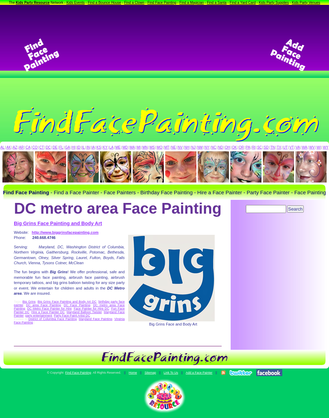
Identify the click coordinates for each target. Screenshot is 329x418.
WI (319, 147)
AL (2, 147)
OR (241, 147)
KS (99, 147)
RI (253, 147)
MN (145, 147)
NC (213, 147)
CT (41, 147)
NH (186, 147)
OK (234, 147)
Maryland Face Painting (96, 319)
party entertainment (38, 315)
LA (111, 147)
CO (34, 147)
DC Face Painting (77, 305)
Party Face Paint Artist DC (72, 315)
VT (292, 147)
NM (200, 147)
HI (73, 147)
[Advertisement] (164, 55)
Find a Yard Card (243, 3)
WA (305, 147)
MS (152, 147)
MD (125, 147)
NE (173, 147)
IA (93, 147)
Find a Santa (216, 3)
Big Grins (29, 301)
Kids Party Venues (306, 3)
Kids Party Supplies (274, 3)
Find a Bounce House (104, 3)
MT (166, 147)
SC (259, 147)
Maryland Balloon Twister (83, 312)
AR (21, 147)
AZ (15, 147)
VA (298, 147)
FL (61, 147)
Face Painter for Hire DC (91, 308)
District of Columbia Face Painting (52, 319)
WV (312, 147)
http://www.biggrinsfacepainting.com (65, 232)
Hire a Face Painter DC (48, 312)
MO (159, 147)
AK (8, 147)
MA (132, 147)
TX (279, 147)
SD (266, 147)
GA (67, 147)
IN (88, 147)
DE (55, 147)
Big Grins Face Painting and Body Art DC (67, 301)
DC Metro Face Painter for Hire (49, 308)
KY (105, 147)
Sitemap (150, 372)
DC (48, 147)
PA (248, 147)
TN (272, 147)
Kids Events (75, 3)
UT (285, 147)
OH (227, 147)
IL (83, 147)
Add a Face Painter (199, 372)
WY (325, 147)
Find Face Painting (162, 3)
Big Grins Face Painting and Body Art (58, 223)
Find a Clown (134, 3)
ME (118, 147)
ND (220, 147)
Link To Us (170, 372)
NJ (193, 147)
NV (180, 147)
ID (78, 147)
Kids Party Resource (33, 3)
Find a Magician (191, 3)
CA (28, 147)
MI (139, 147)
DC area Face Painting (43, 305)
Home (132, 372)
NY (206, 147)
